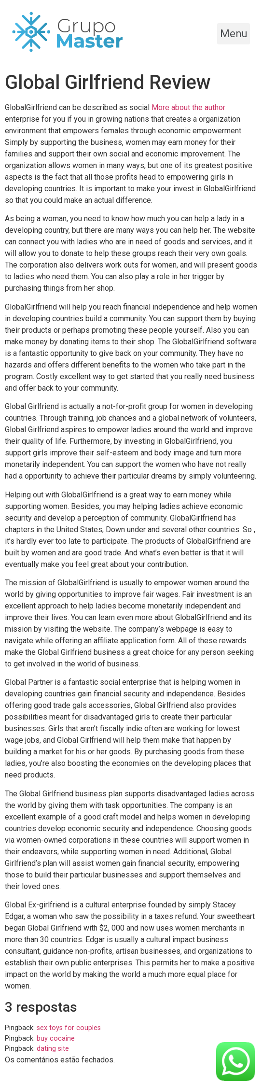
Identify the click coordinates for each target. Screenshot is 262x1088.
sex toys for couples (69, 1028)
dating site (53, 1049)
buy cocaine (56, 1038)
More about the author (188, 107)
